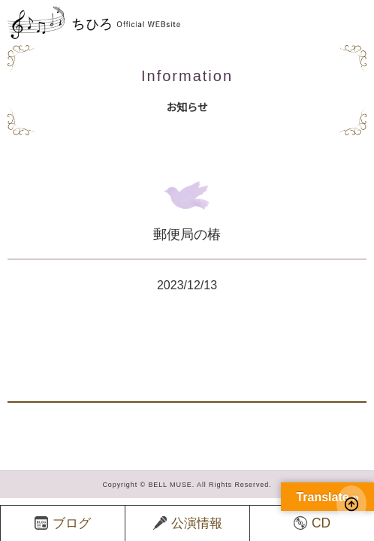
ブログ (63, 522)
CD (312, 522)
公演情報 (187, 522)
